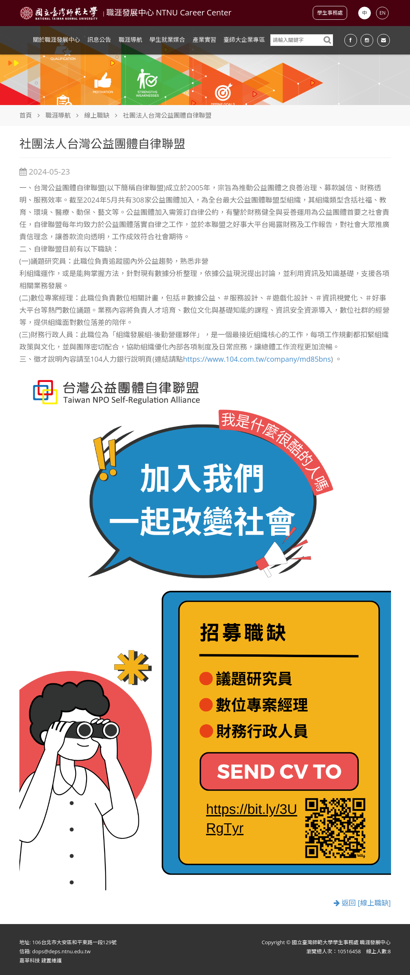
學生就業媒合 (167, 39)
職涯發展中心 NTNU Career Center (168, 12)
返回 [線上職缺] (362, 902)
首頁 (25, 115)
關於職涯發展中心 (56, 39)
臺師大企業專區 (244, 39)
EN (383, 12)
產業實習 (204, 39)
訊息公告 (99, 39)
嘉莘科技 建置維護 (40, 960)
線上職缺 (97, 115)
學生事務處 (330, 12)
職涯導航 (130, 39)
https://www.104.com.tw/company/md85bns (257, 359)
